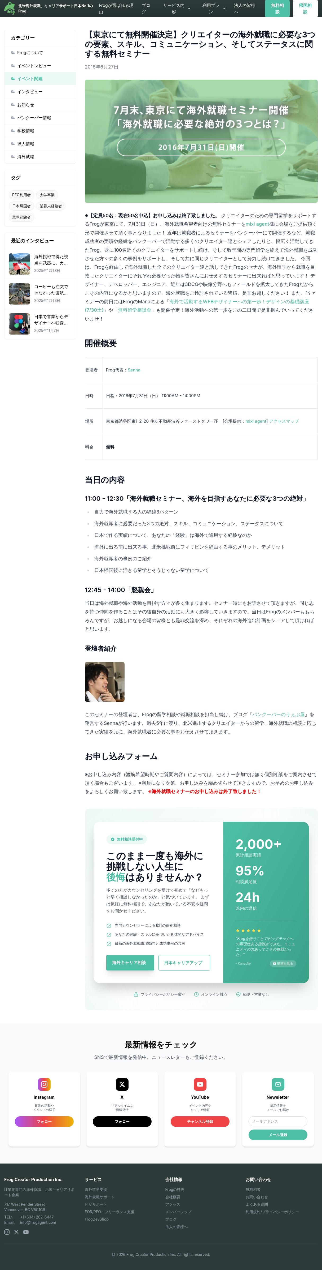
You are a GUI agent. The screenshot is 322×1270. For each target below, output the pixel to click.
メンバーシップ (178, 1211)
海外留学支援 (96, 1189)
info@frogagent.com (38, 1222)
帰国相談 (305, 8)
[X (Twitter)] (16, 1232)
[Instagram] (7, 1232)
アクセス (172, 1204)
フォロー (122, 1121)
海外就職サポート (99, 1197)
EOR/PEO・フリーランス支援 (109, 1211)
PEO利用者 (21, 195)
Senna (134, 370)
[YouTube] (26, 1232)
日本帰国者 (21, 206)
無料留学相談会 (134, 310)
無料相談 (277, 8)
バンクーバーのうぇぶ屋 (278, 714)
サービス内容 (177, 8)
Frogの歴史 (174, 1189)
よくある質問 (257, 1204)
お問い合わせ (257, 1197)
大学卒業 (47, 195)
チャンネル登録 (200, 1121)
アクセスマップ (284, 421)
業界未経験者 (51, 206)
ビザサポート (96, 1204)
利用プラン (214, 8)
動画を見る (283, 963)
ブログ (146, 8)
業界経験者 (21, 217)
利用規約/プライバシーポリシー (272, 1211)
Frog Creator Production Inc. (33, 1179)
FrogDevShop (97, 1219)
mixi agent (257, 224)
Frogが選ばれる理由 (116, 8)
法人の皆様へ (244, 8)
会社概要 (172, 1197)
